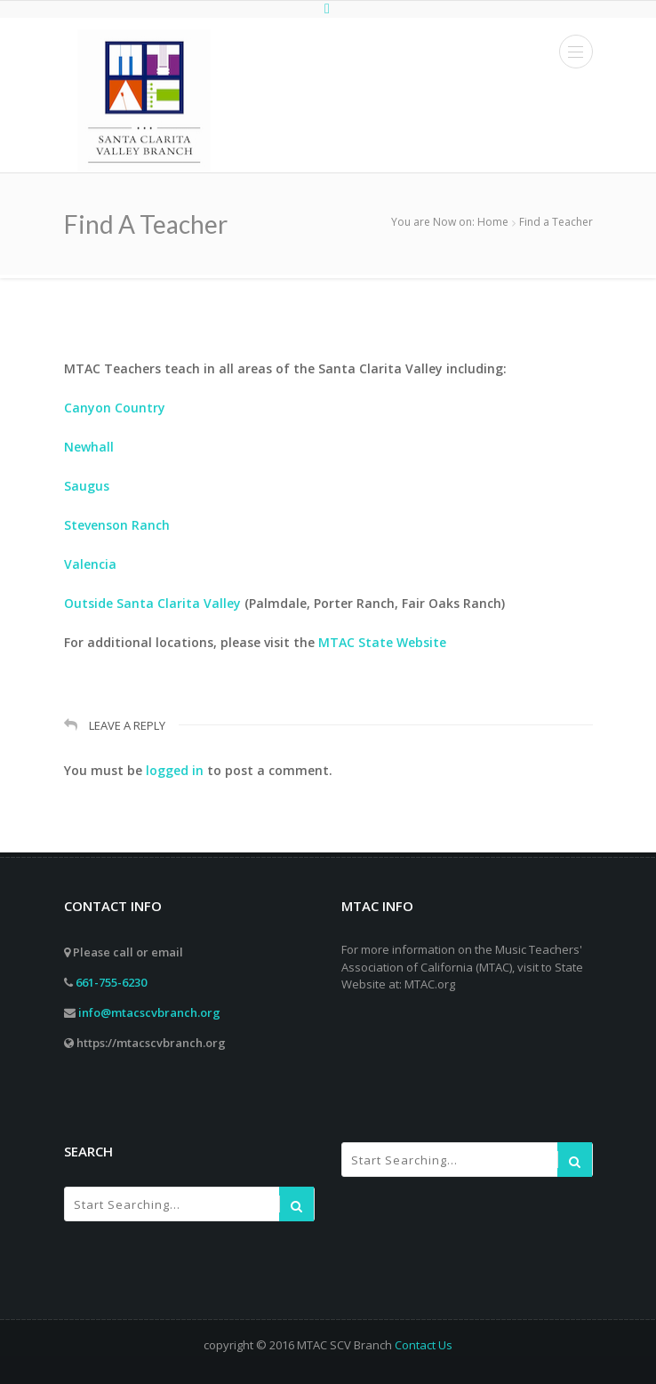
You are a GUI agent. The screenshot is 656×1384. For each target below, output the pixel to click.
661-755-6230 (111, 982)
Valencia (90, 564)
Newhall (89, 446)
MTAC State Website (382, 642)
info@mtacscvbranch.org (149, 1012)
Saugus (86, 485)
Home (492, 221)
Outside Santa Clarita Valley (152, 603)
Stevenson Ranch (117, 524)
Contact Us (423, 1345)
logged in (175, 770)
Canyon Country (114, 407)
